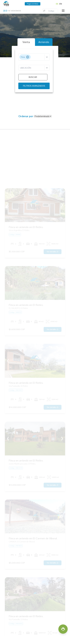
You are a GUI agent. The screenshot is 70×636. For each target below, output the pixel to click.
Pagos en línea (32, 4)
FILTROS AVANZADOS (34, 85)
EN (60, 4)
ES (57, 4)
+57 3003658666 (14, 11)
